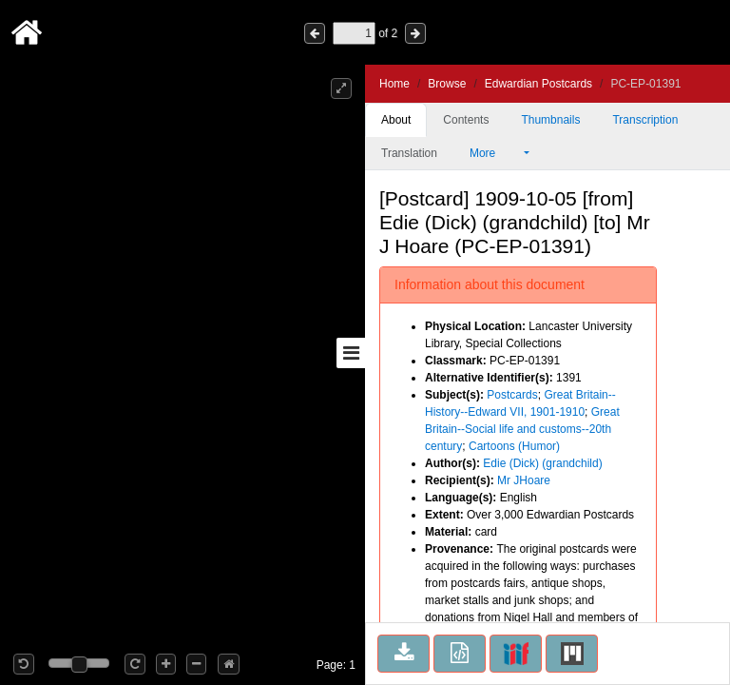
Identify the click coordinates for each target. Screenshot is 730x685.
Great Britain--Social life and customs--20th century (522, 429)
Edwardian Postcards (538, 83)
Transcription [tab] (645, 120)
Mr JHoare (523, 480)
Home (394, 83)
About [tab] (396, 120)
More (495, 153)
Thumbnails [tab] (550, 120)
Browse (447, 83)
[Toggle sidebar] (350, 353)
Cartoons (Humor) (514, 446)
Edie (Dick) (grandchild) (542, 463)
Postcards (512, 394)
